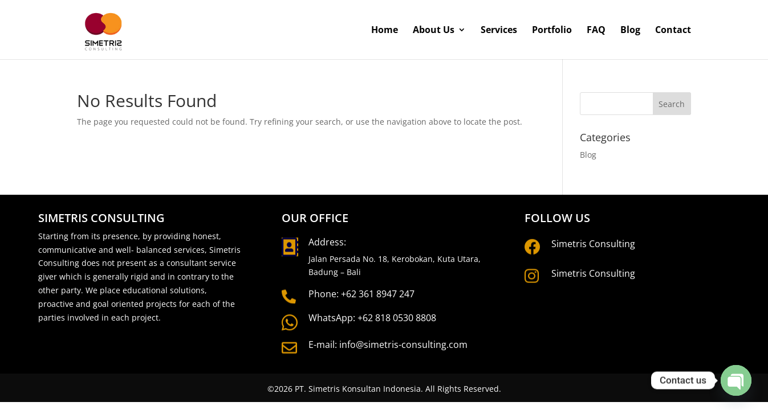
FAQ (596, 31)
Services (499, 31)
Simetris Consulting (593, 243)
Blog (630, 31)
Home (384, 31)
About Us (433, 31)
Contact (673, 31)
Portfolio (552, 31)
